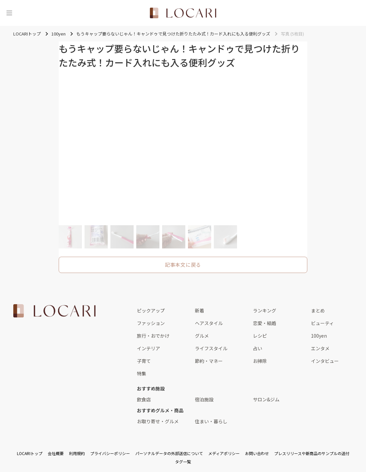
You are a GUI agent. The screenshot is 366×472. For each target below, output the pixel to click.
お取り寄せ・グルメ (158, 421)
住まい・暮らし (211, 421)
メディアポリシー (224, 453)
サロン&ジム (266, 399)
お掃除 (260, 361)
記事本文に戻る (183, 264)
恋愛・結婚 (264, 323)
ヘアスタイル (209, 323)
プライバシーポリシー (110, 453)
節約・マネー (209, 361)
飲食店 (144, 399)
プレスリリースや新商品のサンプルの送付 (311, 453)
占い (257, 348)
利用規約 (77, 453)
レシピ (260, 335)
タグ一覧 (183, 461)
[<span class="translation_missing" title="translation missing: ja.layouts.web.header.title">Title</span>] (183, 13)
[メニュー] (9, 13)
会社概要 (56, 453)
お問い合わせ (257, 453)
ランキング (264, 310)
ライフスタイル (211, 348)
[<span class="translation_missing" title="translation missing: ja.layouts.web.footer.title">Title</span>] (54, 310)
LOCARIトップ (29, 453)
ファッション (151, 323)
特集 (141, 373)
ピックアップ (151, 310)
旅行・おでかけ (153, 335)
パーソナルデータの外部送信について (169, 453)
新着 (199, 310)
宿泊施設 (204, 399)
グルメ (202, 335)
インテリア (148, 348)
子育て (144, 361)
